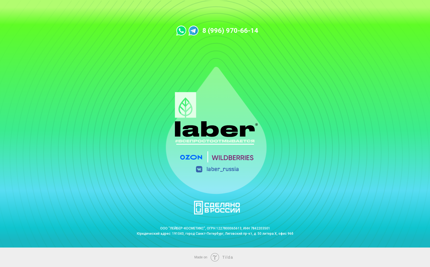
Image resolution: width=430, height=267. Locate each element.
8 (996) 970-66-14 (230, 30)
